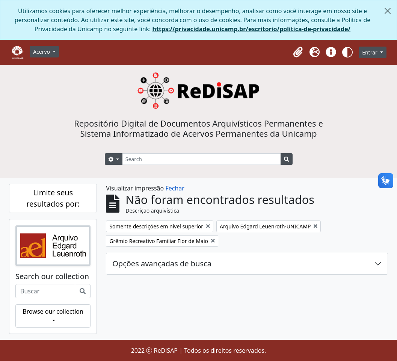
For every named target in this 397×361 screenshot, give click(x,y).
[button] (298, 52)
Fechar (174, 188)
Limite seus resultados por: (53, 198)
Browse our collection (53, 311)
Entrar (370, 52)
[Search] (201, 159)
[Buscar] (83, 291)
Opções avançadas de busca (161, 263)
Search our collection (52, 276)
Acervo (42, 51)
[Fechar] (388, 10)
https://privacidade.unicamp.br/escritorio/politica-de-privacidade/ (251, 29)
